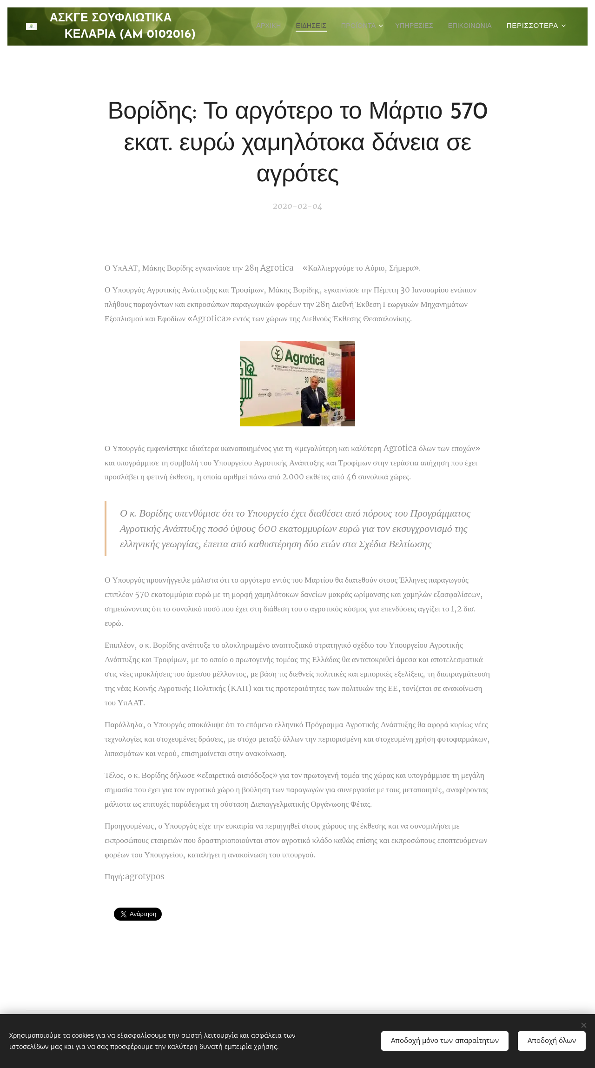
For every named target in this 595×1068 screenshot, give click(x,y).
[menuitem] (316, 26)
